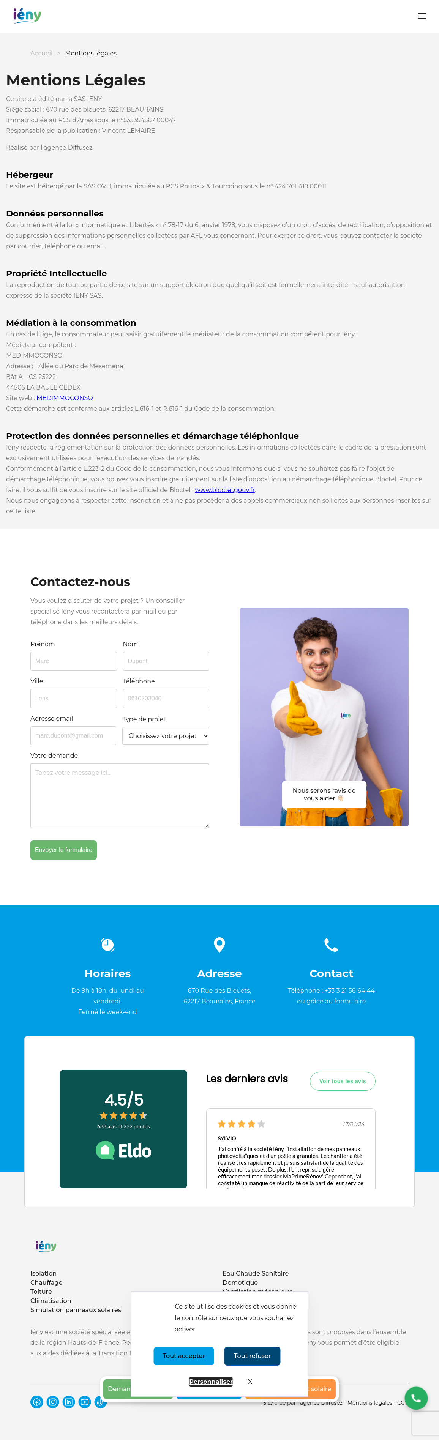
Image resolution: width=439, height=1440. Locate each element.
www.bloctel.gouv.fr (224, 490)
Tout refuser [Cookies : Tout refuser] (252, 1356)
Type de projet (144, 719)
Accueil (41, 53)
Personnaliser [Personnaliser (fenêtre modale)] (211, 1381)
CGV (403, 1402)
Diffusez (332, 1402)
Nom (130, 644)
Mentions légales (370, 1402)
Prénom (42, 644)
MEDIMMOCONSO (64, 398)
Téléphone (139, 681)
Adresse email (51, 718)
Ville (36, 681)
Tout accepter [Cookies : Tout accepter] (184, 1356)
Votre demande (54, 755)
